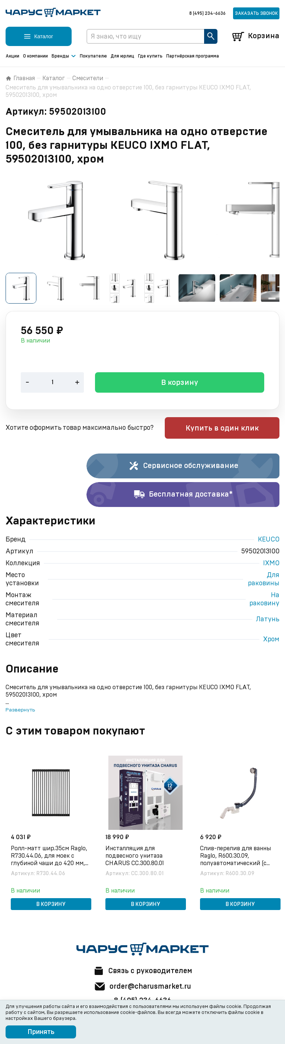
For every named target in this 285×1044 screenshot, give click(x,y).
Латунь (267, 620)
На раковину (264, 600)
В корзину (179, 383)
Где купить (150, 56)
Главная (20, 78)
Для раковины (263, 580)
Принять (41, 1032)
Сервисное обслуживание (183, 466)
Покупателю (93, 56)
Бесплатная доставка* (183, 495)
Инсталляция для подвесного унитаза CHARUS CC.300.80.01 (135, 856)
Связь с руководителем (142, 971)
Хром (271, 640)
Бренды (64, 56)
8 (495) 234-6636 (207, 13)
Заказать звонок (256, 13)
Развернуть (20, 710)
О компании (35, 56)
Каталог (53, 78)
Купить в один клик (232, 429)
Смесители (87, 78)
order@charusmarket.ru (142, 986)
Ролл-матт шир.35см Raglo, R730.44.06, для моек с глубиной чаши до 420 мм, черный (50, 856)
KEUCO (268, 540)
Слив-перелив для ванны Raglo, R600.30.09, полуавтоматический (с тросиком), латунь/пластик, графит (236, 856)
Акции (12, 56)
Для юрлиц (122, 56)
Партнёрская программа (192, 56)
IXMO (271, 564)
